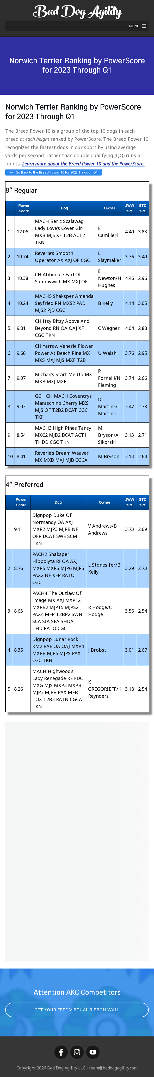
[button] (134, 26)
